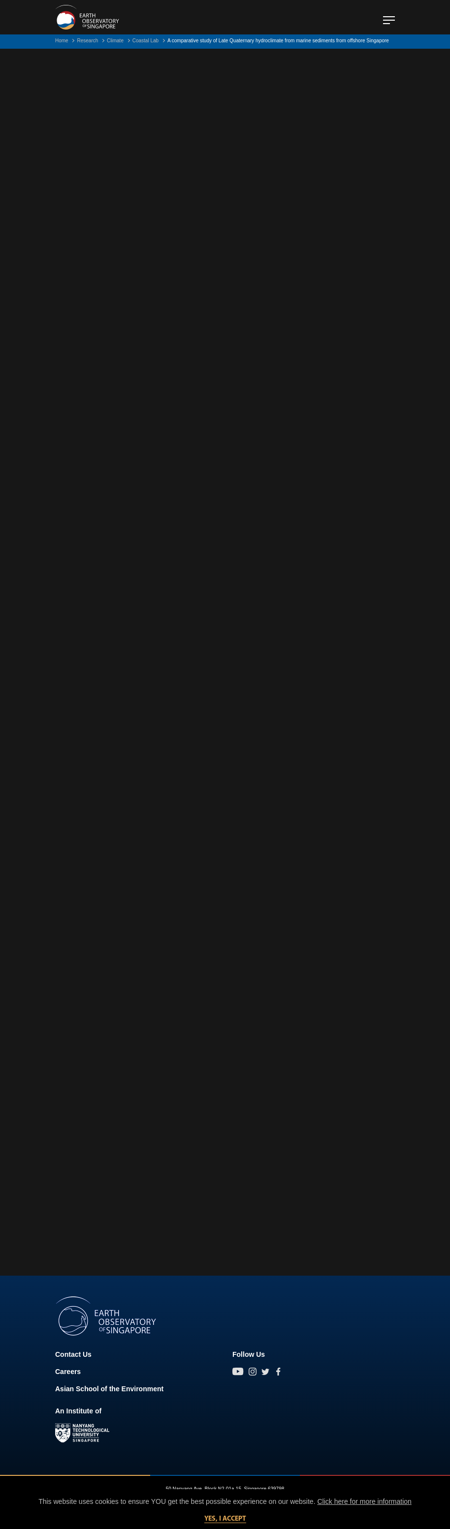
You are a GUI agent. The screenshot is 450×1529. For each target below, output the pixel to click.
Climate (115, 40)
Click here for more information (364, 1501)
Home (61, 40)
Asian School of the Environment (109, 1389)
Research (87, 40)
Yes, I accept (225, 1519)
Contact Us (73, 1354)
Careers (68, 1372)
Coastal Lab (145, 40)
